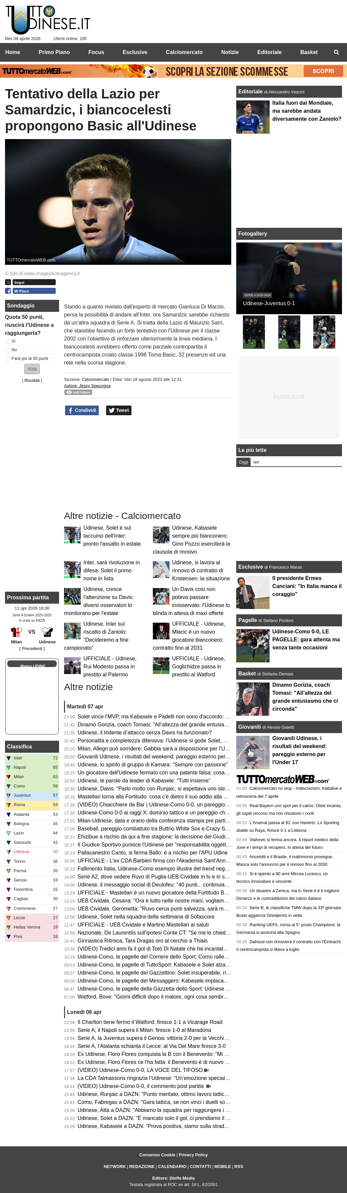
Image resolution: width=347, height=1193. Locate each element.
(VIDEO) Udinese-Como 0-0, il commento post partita (141, 1086)
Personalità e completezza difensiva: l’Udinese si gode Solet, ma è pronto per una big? (180, 740)
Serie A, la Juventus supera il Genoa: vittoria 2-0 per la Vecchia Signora (162, 1038)
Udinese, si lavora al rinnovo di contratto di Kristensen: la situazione (201, 570)
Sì (14, 341)
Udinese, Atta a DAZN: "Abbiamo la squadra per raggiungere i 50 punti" (162, 1110)
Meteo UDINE (32, 666)
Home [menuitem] (12, 52)
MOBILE (222, 1166)
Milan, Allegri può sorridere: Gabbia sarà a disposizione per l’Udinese (159, 748)
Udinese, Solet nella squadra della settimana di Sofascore (146, 917)
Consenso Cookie (157, 1154)
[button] (32, 369)
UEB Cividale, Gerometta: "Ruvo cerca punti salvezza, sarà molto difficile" (165, 909)
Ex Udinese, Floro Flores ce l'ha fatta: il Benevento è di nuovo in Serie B (163, 1062)
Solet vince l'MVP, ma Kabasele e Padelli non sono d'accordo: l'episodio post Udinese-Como (187, 716)
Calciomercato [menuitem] (184, 52)
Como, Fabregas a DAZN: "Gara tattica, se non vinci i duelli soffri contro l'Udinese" (175, 1102)
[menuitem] (336, 52)
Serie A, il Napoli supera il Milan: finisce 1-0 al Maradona (144, 1030)
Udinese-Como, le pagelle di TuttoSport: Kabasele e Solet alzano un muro (165, 965)
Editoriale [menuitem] (269, 52)
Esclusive (250, 567)
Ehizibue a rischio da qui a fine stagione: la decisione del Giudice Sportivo (165, 836)
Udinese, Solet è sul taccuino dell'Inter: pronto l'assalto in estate (112, 536)
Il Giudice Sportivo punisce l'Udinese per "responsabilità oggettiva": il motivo (167, 844)
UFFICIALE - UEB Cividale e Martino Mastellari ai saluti (143, 925)
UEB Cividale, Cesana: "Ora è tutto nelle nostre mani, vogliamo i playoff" (163, 901)
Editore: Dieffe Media (173, 1178)
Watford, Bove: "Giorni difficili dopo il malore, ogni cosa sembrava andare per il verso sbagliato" (190, 997)
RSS (239, 1166)
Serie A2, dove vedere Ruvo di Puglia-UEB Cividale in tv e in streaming (162, 876)
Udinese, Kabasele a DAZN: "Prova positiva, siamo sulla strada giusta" (161, 1126)
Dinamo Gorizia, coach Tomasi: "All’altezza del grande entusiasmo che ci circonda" (175, 724)
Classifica (19, 746)
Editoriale (251, 91)
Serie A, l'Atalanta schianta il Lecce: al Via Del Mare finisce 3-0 (152, 1046)
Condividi (82, 411)
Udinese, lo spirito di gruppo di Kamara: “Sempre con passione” (153, 764)
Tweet (119, 411)
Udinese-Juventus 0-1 (269, 303)
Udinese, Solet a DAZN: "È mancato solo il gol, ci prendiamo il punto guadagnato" (174, 1118)
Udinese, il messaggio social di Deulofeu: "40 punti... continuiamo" (156, 884)
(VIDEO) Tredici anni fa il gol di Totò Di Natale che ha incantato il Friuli (160, 949)
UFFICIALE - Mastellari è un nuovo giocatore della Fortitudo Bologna (159, 893)
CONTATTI (200, 1166)
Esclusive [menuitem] (135, 52)
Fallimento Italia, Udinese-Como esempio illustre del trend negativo (157, 868)
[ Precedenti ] (31, 648)
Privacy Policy (193, 1154)
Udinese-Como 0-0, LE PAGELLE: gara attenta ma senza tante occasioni (306, 639)
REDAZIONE (141, 1166)
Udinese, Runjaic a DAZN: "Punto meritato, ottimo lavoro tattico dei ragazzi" (167, 1094)
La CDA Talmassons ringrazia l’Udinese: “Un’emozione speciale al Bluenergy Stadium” (180, 1078)
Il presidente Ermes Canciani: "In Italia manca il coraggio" (307, 586)
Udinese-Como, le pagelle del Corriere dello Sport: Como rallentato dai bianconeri (174, 957)
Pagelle (247, 620)
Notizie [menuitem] (230, 52)
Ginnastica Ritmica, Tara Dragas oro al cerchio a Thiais (143, 941)
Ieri (256, 462)
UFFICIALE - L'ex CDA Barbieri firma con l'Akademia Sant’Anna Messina (164, 860)
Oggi (243, 462)
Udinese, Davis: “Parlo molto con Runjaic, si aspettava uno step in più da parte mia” (176, 788)
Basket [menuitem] (309, 52)
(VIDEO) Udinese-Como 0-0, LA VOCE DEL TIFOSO (140, 1070)
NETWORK (115, 1166)
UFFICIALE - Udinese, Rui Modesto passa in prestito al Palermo (109, 666)
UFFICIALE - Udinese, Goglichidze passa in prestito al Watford (198, 666)
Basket (247, 673)
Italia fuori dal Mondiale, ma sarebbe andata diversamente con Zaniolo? (306, 111)
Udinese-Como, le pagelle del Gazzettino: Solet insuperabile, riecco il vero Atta (171, 973)
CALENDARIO (172, 1166)
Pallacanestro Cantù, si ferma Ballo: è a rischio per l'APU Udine (153, 852)
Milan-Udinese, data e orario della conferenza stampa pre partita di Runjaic (166, 820)
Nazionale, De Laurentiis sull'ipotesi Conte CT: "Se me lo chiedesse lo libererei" (171, 933)
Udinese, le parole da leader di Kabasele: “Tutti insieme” (144, 780)
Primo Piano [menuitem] (54, 52)
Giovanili (249, 727)
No (14, 349)
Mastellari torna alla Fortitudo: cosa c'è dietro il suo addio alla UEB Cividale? (168, 796)
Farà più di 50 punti (30, 358)
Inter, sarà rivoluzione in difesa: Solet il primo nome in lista (111, 570)
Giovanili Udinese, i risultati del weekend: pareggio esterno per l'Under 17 (164, 756)
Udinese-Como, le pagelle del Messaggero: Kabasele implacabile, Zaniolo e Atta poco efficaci (188, 981)
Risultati (32, 380)
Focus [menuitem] (96, 52)
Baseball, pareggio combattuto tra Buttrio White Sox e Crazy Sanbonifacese (167, 828)
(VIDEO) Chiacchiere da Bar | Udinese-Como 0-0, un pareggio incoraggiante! (169, 804)
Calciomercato (95, 379)
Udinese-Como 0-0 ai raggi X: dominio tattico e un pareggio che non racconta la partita (180, 812)
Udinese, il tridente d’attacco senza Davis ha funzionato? (145, 732)
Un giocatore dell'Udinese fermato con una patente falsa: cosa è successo (165, 772)
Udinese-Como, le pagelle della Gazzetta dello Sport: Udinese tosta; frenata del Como (179, 989)
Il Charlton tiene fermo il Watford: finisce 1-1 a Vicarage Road (150, 1022)
